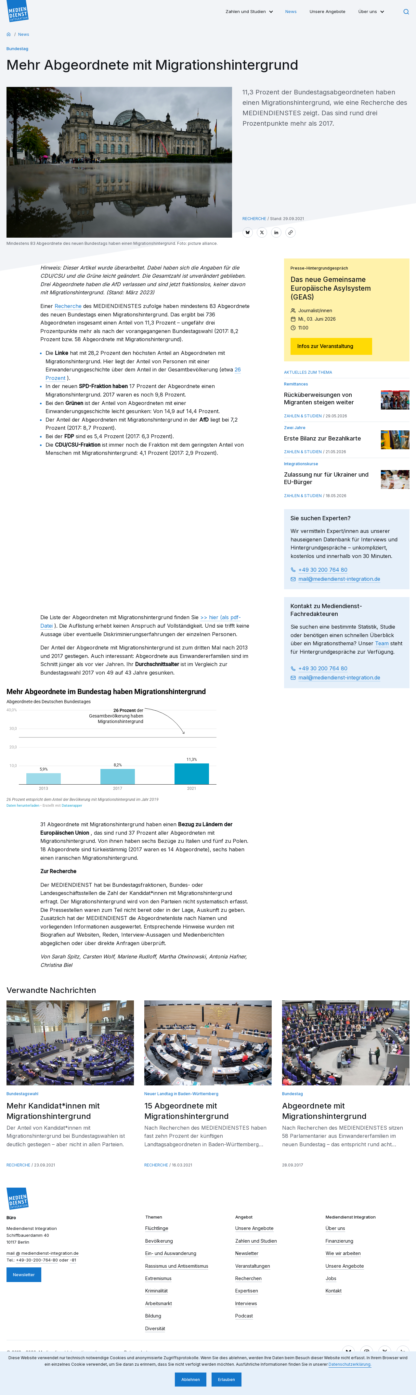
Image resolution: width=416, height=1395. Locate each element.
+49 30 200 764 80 (322, 569)
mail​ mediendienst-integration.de (339, 579)
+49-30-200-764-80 (37, 1259)
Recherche (68, 306)
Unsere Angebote (327, 11)
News (291, 11)
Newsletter (24, 1274)
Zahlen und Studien (246, 11)
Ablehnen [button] (190, 1379)
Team (382, 643)
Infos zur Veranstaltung (325, 346)
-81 (73, 1259)
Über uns (367, 11)
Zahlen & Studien (303, 415)
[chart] (111, 748)
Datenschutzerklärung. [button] (350, 1364)
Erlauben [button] (226, 1379)
